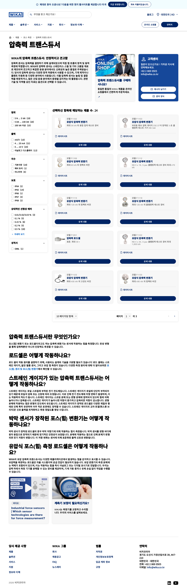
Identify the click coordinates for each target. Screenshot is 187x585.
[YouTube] (175, 583)
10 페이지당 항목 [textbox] (64, 316)
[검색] (59, 14)
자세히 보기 (19, 234)
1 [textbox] (126, 316)
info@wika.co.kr (149, 74)
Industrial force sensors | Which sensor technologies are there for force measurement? (28, 513)
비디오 (16, 503)
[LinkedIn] (169, 583)
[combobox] (66, 316)
